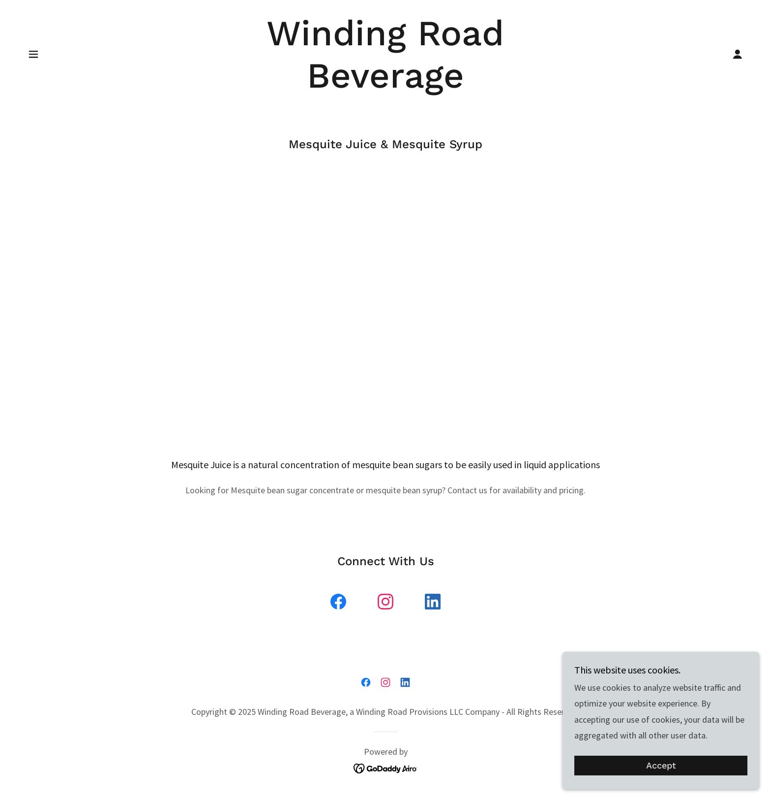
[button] (33, 54)
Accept (661, 766)
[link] (386, 84)
